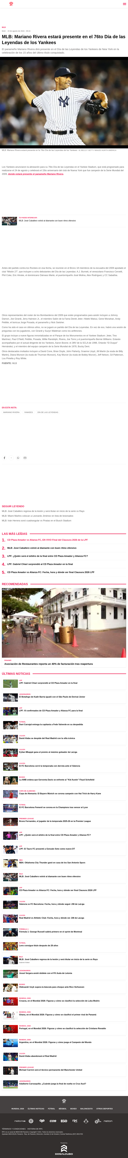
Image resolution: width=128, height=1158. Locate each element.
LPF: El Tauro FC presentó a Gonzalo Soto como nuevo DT (47, 849)
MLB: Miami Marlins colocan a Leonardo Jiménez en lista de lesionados (37, 516)
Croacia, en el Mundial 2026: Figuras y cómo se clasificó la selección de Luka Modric (59, 1001)
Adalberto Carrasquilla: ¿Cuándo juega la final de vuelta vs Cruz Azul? (52, 1084)
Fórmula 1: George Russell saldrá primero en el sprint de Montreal (50, 932)
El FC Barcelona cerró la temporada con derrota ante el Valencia (49, 766)
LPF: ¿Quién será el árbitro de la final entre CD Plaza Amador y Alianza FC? (47, 556)
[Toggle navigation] (124, 4)
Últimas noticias (36, 1109)
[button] (4, 458)
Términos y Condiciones (14, 1129)
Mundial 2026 (18, 1109)
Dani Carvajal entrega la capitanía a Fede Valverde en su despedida (51, 724)
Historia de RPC (35, 1129)
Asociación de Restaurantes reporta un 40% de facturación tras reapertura (48, 664)
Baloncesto (86, 1109)
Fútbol (51, 1109)
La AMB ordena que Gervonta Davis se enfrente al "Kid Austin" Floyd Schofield (56, 780)
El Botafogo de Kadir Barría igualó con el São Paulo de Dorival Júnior (52, 697)
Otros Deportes (104, 1109)
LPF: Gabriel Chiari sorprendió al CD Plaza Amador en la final (40, 564)
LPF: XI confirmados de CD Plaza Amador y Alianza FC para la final (51, 711)
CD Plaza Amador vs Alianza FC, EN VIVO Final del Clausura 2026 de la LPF (47, 540)
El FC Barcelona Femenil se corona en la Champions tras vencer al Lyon (53, 807)
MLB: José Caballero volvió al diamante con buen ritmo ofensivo (47, 221)
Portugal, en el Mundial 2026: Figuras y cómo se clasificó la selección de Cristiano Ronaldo (62, 1028)
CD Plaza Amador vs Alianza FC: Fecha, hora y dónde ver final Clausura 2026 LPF (50, 572)
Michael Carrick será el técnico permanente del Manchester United (50, 1070)
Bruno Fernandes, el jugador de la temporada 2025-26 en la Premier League (55, 821)
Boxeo (73, 1109)
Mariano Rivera (11, 412)
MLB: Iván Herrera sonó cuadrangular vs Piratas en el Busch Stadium (36, 520)
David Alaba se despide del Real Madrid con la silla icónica (47, 738)
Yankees (28, 412)
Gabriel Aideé (24, 962)
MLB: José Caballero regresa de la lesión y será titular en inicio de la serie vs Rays (43, 511)
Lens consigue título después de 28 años (38, 946)
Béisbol (62, 1109)
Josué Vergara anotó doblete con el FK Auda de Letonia (45, 973)
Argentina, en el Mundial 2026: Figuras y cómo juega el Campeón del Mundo (55, 1042)
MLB (4, 31)
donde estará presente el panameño (35, 174)
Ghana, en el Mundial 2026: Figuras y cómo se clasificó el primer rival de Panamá (57, 1015)
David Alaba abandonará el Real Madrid (37, 1056)
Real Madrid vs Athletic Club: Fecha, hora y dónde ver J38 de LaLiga (51, 918)
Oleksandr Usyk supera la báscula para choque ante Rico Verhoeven (51, 987)
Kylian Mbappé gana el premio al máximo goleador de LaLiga (48, 752)
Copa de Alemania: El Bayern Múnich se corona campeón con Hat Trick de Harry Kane (60, 793)
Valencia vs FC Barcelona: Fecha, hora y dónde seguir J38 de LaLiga (51, 904)
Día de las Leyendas (48, 412)
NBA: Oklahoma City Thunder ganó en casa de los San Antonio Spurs (52, 863)
